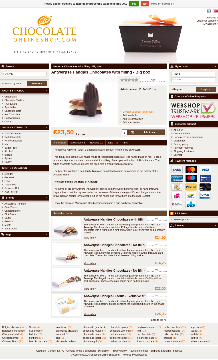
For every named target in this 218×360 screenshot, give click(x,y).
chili (60, 337)
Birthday (8, 174)
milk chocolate (174, 334)
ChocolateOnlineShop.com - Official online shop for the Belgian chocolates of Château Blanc (59, 35)
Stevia (34, 327)
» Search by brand (12, 83)
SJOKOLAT (10, 228)
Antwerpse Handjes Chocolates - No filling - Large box (124, 270)
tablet (196, 330)
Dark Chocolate (12, 137)
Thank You (10, 184)
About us (178, 130)
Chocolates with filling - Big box (82, 66)
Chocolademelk (12, 337)
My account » (211, 23)
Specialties (10, 107)
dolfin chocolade (121, 337)
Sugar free (36, 330)
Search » (37, 83)
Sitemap (178, 154)
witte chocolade (201, 341)
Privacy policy (181, 144)
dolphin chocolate (149, 327)
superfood (198, 327)
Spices (8, 158)
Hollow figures (12, 118)
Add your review (131, 122)
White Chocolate (13, 140)
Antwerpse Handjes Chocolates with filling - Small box (124, 219)
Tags (8, 234)
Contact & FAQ (182, 133)
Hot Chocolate (12, 114)
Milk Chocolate (12, 133)
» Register (176, 89)
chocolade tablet (94, 337)
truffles (196, 337)
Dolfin (7, 218)
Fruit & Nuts (10, 103)
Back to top (157, 319)
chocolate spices (121, 327)
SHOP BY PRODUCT (14, 90)
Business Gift (11, 188)
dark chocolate (120, 334)
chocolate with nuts (122, 330)
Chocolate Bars (12, 110)
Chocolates (10, 96)
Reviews (96, 142)
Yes (134, 3)
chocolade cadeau (66, 341)
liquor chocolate (147, 341)
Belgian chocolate (14, 327)
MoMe (7, 225)
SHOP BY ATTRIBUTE (14, 127)
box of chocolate (40, 341)
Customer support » (207, 20)
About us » (212, 17)
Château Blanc (12, 210)
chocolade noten (94, 334)
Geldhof (8, 221)
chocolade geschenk (94, 327)
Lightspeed (141, 354)
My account (181, 66)
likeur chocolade (147, 337)
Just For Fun (11, 191)
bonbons (36, 337)
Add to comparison (133, 118)
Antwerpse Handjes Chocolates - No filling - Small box (124, 245)
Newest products (183, 219)
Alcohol (8, 151)
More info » (90, 237)
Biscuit (8, 154)
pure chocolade (175, 341)
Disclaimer (179, 140)
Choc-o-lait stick (12, 334)
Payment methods (183, 147)
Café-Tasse (10, 207)
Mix (6, 144)
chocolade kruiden (95, 330)
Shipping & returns (184, 151)
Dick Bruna (10, 214)
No (145, 3)
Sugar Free (10, 147)
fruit (141, 330)
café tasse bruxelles (67, 330)
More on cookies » (162, 3)
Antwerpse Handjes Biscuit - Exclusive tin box (118, 296)
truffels (196, 334)
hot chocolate (146, 334)
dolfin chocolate (120, 341)
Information (59, 142)
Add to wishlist (130, 115)
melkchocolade (174, 330)
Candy (8, 121)
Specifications (77, 142)
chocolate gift (92, 341)
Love (7, 181)
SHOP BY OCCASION (14, 168)
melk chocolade (175, 327)
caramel (62, 334)
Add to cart (150, 132)
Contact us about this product (138, 111)
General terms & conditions (188, 137)
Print (125, 142)
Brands (10, 197)
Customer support (185, 124)
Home (56, 66)
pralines (170, 337)
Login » (205, 89)
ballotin (35, 334)
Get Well (9, 177)
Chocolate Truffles (14, 100)
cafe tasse (63, 327)
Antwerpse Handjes (15, 203)
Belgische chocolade (13, 330)
